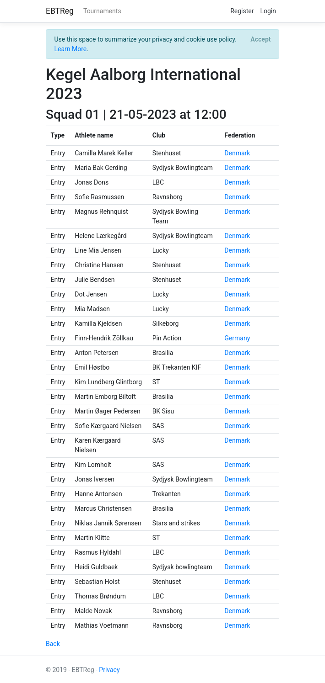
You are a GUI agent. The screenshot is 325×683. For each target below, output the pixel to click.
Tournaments (102, 11)
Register (242, 11)
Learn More (70, 49)
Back (53, 643)
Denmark (237, 153)
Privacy (109, 669)
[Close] (261, 39)
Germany (237, 338)
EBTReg (60, 11)
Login (268, 11)
